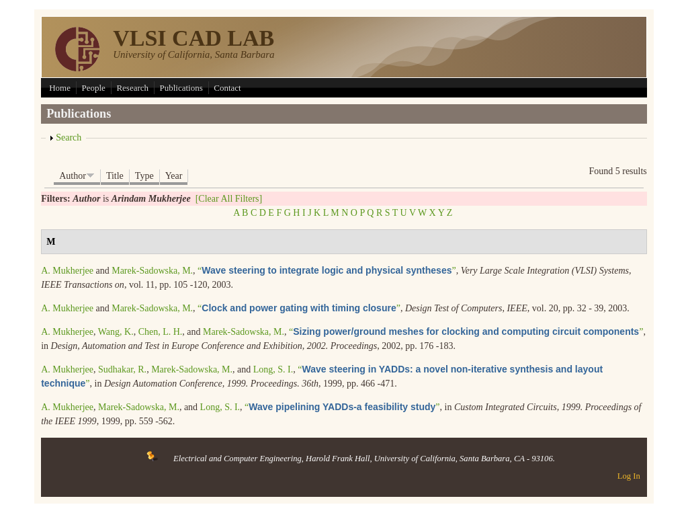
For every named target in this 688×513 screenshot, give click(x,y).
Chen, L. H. (160, 332)
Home (60, 88)
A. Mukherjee (67, 271)
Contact (227, 88)
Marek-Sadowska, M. (152, 271)
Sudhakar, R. (122, 369)
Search (68, 137)
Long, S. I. (273, 369)
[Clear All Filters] (229, 199)
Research (132, 88)
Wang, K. (116, 332)
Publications (181, 88)
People (93, 88)
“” (327, 271)
